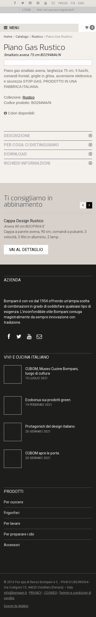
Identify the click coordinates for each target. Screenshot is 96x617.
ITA (72, 3)
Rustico (37, 36)
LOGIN (26, 10)
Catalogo (22, 36)
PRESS (63, 3)
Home (8, 36)
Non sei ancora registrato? (55, 10)
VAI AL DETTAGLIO (26, 249)
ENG (81, 3)
